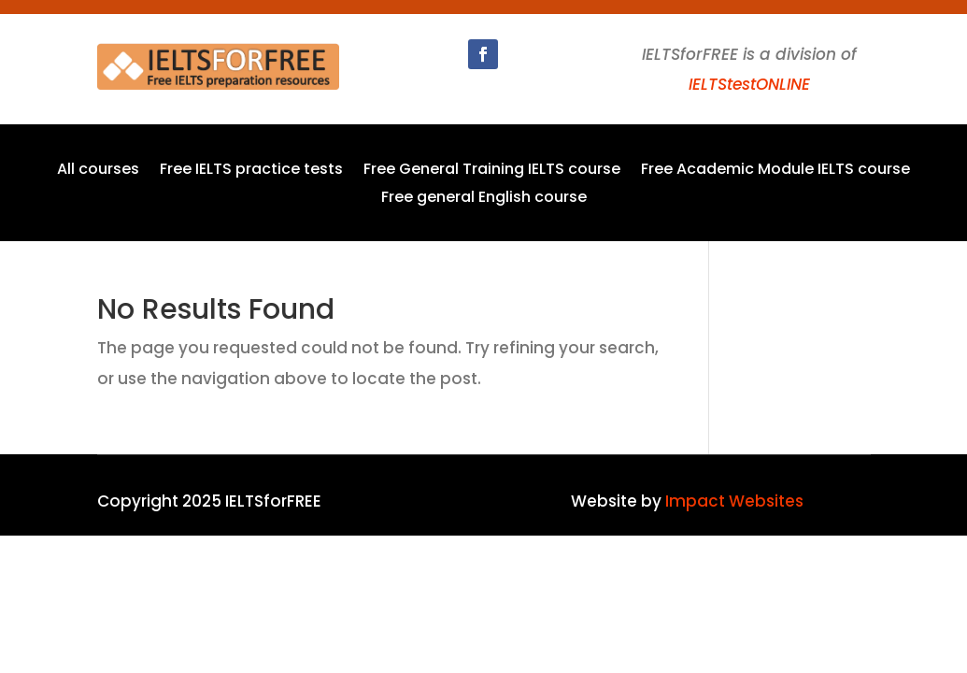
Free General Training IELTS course (491, 171)
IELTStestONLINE (749, 84)
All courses (98, 171)
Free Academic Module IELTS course (775, 171)
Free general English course (484, 199)
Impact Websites (734, 501)
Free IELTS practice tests (251, 171)
